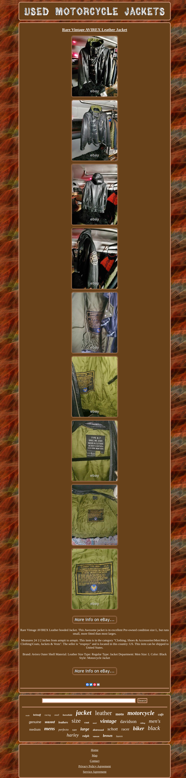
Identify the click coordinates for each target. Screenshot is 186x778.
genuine (35, 722)
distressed (98, 729)
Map (94, 755)
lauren (119, 736)
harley (73, 735)
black (154, 728)
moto (120, 714)
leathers (63, 722)
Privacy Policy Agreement (94, 766)
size (76, 720)
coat (86, 722)
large (84, 729)
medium (35, 729)
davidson (128, 721)
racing (48, 715)
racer (125, 729)
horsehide (67, 715)
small (56, 715)
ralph (85, 736)
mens (49, 728)
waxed (50, 722)
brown (107, 736)
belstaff (37, 715)
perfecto (63, 729)
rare (74, 729)
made (28, 715)
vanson (96, 736)
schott (112, 729)
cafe (161, 714)
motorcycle (140, 713)
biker (138, 728)
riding (142, 723)
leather (103, 713)
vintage (108, 721)
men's (154, 721)
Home (94, 750)
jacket (84, 712)
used (95, 723)
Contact (95, 761)
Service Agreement (94, 771)
